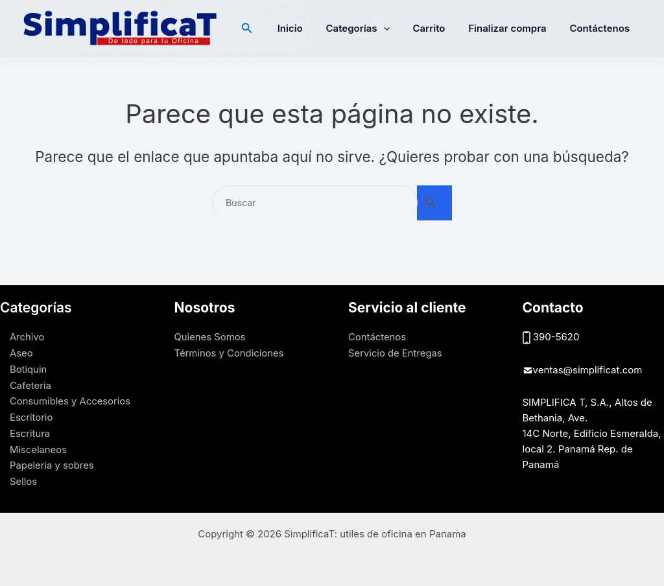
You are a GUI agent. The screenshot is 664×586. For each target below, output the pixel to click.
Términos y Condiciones (229, 352)
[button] (266, 28)
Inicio (307, 28)
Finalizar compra (513, 28)
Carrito (438, 28)
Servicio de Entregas (395, 352)
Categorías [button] (371, 28)
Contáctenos (601, 28)
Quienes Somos (210, 337)
